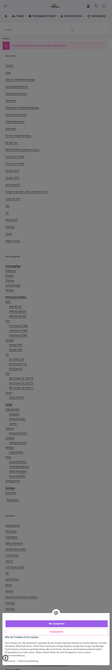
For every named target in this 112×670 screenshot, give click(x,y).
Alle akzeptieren (57, 623)
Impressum (10, 661)
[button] (5, 658)
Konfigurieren (56, 631)
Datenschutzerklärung (28, 661)
